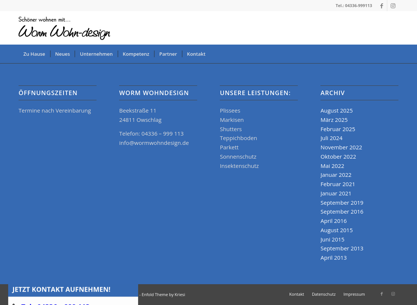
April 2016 (333, 220)
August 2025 (336, 110)
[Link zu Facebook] (381, 5)
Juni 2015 (332, 239)
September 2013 (341, 248)
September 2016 (341, 211)
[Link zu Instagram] (392, 5)
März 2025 (334, 119)
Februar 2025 (337, 129)
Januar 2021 (335, 193)
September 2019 (341, 202)
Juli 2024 (331, 138)
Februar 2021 (337, 184)
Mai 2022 (332, 165)
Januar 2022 (335, 174)
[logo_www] (66, 28)
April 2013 (333, 257)
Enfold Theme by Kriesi (163, 294)
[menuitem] (34, 54)
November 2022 (341, 147)
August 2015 (336, 230)
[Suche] (393, 54)
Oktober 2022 (338, 156)
